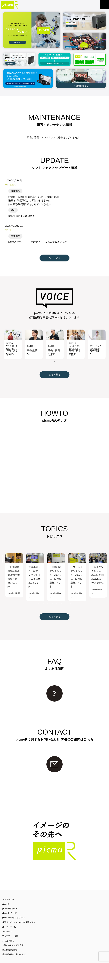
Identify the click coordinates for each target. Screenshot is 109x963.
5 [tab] (56, 596)
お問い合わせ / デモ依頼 (12, 938)
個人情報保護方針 (10, 943)
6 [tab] (61, 596)
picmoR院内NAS (9, 901)
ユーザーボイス (9, 920)
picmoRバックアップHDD (13, 911)
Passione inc (30, 959)
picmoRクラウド (9, 906)
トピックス (7, 924)
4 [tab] (52, 596)
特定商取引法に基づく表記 (14, 947)
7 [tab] (65, 596)
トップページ (8, 892)
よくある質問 (8, 934)
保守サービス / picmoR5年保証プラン (18, 915)
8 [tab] (70, 596)
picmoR (5, 897)
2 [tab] (43, 596)
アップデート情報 (10, 929)
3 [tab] (47, 596)
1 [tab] (54, 354)
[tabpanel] (13, 337)
